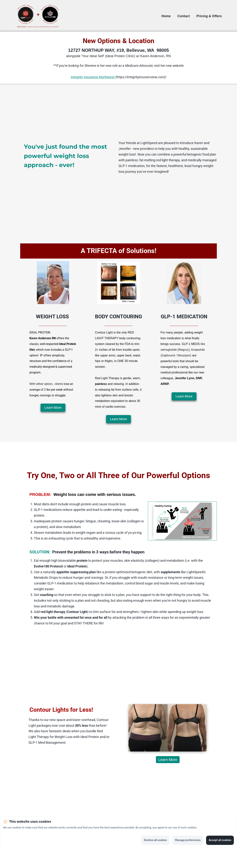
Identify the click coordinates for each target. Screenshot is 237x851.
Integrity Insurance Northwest (93, 77)
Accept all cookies (220, 840)
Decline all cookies (155, 840)
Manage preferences (188, 840)
